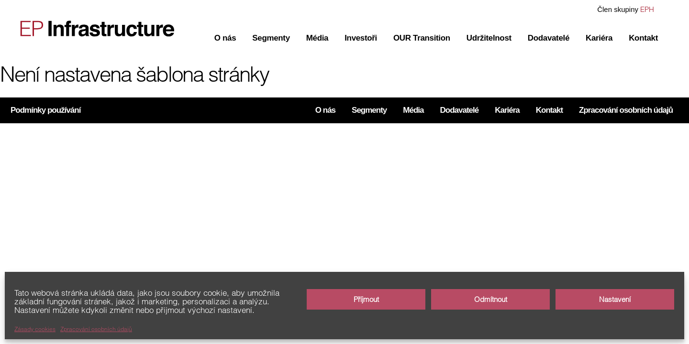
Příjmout (366, 299)
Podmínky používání (45, 110)
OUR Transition (421, 38)
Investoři (360, 38)
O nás (225, 38)
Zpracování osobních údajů (96, 329)
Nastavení (615, 299)
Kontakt (643, 38)
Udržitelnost (489, 38)
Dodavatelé (548, 38)
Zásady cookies (35, 329)
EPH (647, 9)
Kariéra (599, 38)
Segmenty (270, 38)
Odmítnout (490, 299)
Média (317, 38)
